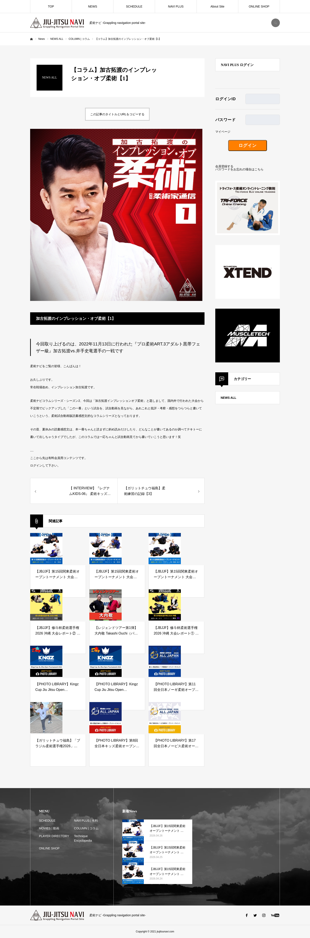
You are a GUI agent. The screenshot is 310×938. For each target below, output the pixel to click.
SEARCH (275, 22)
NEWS (92, 6)
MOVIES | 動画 (49, 828)
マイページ (222, 131)
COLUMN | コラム (86, 828)
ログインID (225, 99)
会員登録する (224, 166)
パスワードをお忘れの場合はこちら (239, 169)
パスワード (225, 120)
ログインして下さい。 (45, 465)
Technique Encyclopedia (83, 838)
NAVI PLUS (176, 6)
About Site (218, 6)
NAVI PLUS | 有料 (86, 820)
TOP (51, 6)
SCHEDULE (134, 6)
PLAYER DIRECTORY (54, 836)
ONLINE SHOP (259, 6)
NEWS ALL (228, 397)
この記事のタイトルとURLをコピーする (117, 114)
